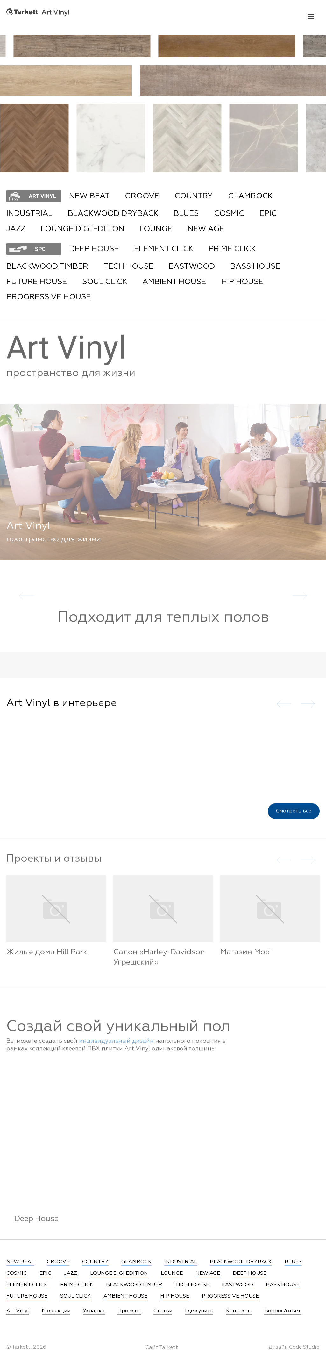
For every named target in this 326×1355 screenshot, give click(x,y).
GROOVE (142, 196)
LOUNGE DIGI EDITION (82, 229)
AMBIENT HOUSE (174, 282)
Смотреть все (293, 816)
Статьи (162, 1311)
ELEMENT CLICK (163, 249)
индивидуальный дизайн (116, 1047)
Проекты (129, 1311)
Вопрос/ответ (282, 1311)
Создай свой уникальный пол (118, 1033)
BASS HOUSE (255, 266)
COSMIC (229, 214)
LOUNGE (155, 229)
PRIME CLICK (232, 249)
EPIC (268, 214)
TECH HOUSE (128, 266)
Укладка (94, 1311)
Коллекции (56, 1311)
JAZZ (15, 229)
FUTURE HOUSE (36, 282)
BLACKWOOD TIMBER (47, 266)
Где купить (199, 1311)
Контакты (239, 1311)
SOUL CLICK (104, 282)
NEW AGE (206, 229)
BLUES (186, 214)
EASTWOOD (192, 266)
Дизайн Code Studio (294, 1347)
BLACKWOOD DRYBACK (113, 214)
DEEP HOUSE (94, 249)
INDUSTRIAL (29, 214)
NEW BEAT (89, 196)
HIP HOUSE (242, 282)
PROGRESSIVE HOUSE (48, 297)
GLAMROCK (250, 196)
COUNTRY (193, 196)
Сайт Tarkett (161, 1347)
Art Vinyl (37, 12)
